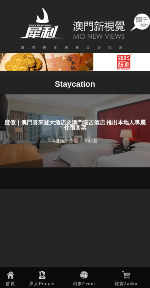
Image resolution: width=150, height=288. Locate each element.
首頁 (10, 283)
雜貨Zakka (126, 283)
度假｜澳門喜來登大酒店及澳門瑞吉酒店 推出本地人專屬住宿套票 (75, 125)
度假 (60, 141)
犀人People (42, 283)
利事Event (84, 283)
